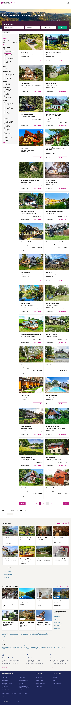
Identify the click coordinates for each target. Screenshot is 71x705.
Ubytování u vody (39, 685)
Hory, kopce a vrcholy (21, 633)
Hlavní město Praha (38, 649)
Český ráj (25, 647)
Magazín (40, 2)
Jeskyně (47, 633)
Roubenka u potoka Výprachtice (55, 242)
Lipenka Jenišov (51, 83)
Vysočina (54, 647)
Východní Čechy (61, 647)
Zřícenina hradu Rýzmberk (8, 622)
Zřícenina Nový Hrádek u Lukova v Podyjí (27, 623)
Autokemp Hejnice (26, 457)
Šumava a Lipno (54, 646)
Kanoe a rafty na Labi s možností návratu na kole (25, 559)
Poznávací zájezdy (7, 577)
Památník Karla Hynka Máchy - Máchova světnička (43, 602)
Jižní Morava (20, 646)
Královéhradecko (35, 646)
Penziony (55, 677)
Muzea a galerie (5, 634)
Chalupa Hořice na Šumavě (54, 52)
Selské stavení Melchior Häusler (30, 180)
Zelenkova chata (51, 488)
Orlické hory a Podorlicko (6, 647)
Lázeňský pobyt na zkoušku (59, 558)
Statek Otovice (50, 180)
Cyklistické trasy (5, 633)
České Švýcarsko (27, 646)
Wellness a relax (39, 677)
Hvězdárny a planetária (33, 634)
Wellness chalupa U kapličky (54, 211)
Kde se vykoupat (57, 628)
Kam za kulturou (57, 625)
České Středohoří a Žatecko (27, 649)
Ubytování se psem (39, 680)
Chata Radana (25, 148)
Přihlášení (25, 693)
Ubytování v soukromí (57, 683)
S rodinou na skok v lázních (26, 537)
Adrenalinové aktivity (27, 636)
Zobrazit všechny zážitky (62, 523)
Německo (11, 642)
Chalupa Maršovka (26, 242)
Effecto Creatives (66, 702)
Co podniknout (28, 2)
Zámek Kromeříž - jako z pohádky (59, 602)
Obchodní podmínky (5, 693)
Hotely (54, 676)
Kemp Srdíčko (25, 396)
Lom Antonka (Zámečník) (25, 601)
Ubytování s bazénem (40, 682)
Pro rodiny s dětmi (39, 676)
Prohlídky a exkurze (7, 573)
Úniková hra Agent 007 (42, 537)
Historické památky (58, 618)
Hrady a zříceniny (57, 621)
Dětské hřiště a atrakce (23, 634)
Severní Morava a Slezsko (17, 647)
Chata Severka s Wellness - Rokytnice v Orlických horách (54, 115)
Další (66, 503)
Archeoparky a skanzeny (43, 634)
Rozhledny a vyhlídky (58, 624)
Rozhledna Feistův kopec (42, 622)
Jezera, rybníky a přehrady (40, 633)
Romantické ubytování (40, 679)
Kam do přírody (57, 622)
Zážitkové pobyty (7, 576)
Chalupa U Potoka (51, 334)
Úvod (3, 7)
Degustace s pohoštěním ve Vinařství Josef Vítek (59, 538)
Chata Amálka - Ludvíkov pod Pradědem (55, 148)
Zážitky (35, 2)
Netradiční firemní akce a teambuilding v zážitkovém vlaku (9, 539)
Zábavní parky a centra (13, 634)
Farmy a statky (56, 682)
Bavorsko (45, 649)
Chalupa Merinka (26, 426)
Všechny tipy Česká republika (62, 586)
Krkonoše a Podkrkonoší (6, 646)
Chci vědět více (5, 668)
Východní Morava (17, 649)
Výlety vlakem (57, 616)
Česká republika (10, 514)
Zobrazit (62, 27)
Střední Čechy (42, 647)
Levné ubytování (39, 686)
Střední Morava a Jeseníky (33, 647)
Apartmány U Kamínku (27, 211)
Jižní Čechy (15, 646)
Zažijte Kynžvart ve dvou (9, 558)
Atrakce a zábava (57, 627)
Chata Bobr (49, 273)
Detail (37, 60)
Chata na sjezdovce (26, 365)
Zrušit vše (5, 38)
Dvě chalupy (24, 52)
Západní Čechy (49, 647)
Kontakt (46, 2)
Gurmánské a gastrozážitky (9, 574)
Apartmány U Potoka (52, 426)
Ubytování (21, 2)
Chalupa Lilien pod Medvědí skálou (31, 334)
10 (51, 503)
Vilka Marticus (50, 365)
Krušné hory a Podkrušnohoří (7, 649)
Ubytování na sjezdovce (40, 683)
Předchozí (22, 503)
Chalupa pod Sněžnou (52, 303)
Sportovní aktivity (18, 636)
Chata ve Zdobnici (26, 273)
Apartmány (55, 680)
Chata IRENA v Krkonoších (28, 488)
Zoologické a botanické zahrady (8, 636)
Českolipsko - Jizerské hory (45, 646)
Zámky (55, 619)
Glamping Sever (25, 303)
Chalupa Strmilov (51, 396)
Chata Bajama (50, 457)
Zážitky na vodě (6, 570)
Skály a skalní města (30, 633)
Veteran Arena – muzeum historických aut (8, 602)
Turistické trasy (12, 633)
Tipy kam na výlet (57, 615)
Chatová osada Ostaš (27, 114)
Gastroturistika (36, 636)
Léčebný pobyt (40, 558)
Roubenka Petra (25, 83)
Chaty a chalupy (25, 511)
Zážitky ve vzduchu (7, 571)
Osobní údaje (14, 693)
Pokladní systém (5, 698)
